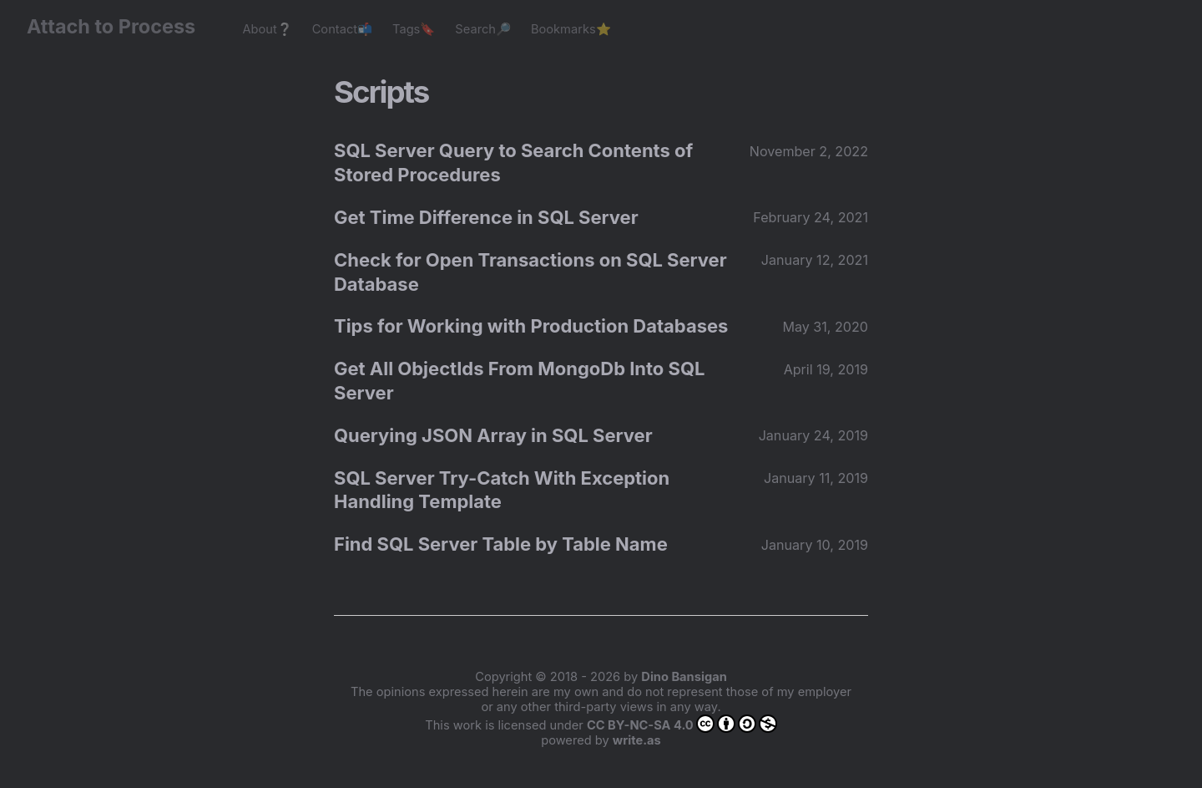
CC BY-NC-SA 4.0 (682, 723)
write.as (637, 740)
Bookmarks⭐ (571, 29)
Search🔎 (483, 29)
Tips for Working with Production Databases (531, 326)
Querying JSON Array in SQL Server (493, 435)
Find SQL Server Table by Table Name (501, 544)
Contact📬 (342, 29)
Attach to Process (119, 26)
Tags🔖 (413, 29)
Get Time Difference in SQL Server (486, 217)
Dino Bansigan (683, 676)
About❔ (266, 29)
